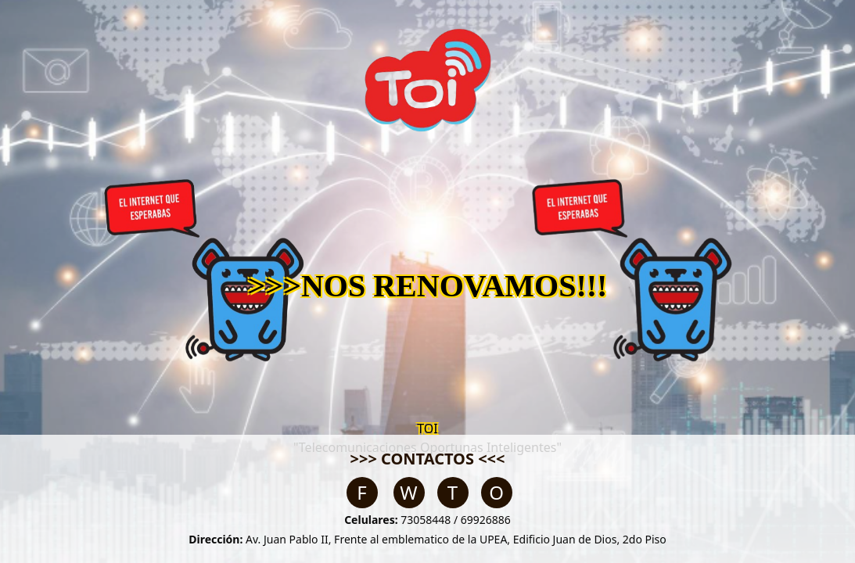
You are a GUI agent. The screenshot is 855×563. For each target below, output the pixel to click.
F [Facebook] (361, 492)
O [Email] (496, 492)
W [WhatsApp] (408, 492)
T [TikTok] (452, 492)
